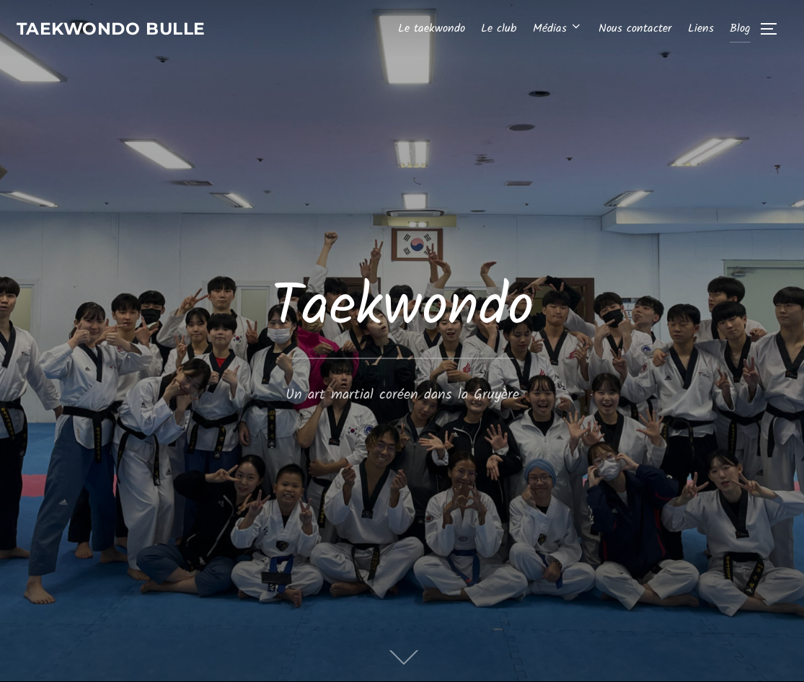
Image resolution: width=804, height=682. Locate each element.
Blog (740, 30)
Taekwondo (402, 308)
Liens (701, 30)
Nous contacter (634, 30)
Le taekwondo (431, 30)
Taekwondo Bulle (123, 29)
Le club (498, 30)
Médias (558, 30)
